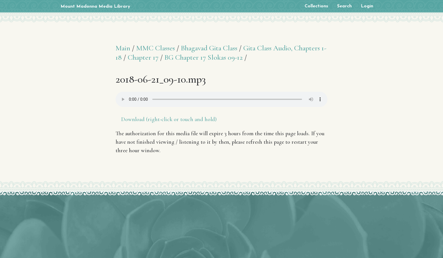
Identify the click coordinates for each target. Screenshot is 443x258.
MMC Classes (155, 48)
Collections (316, 6)
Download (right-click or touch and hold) (169, 119)
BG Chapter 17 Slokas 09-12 (203, 57)
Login (367, 6)
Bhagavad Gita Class (209, 48)
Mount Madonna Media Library (95, 6)
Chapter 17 (143, 57)
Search (344, 6)
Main (123, 48)
